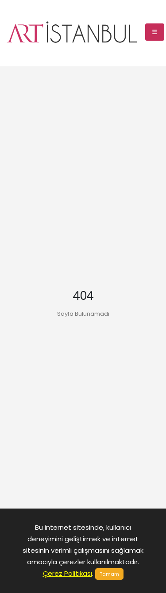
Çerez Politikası (67, 573)
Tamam (109, 574)
